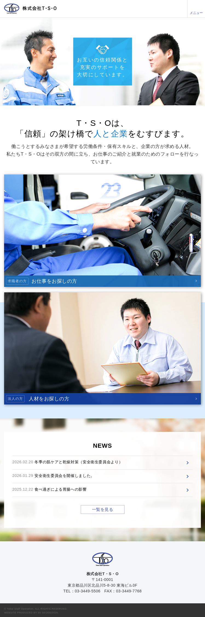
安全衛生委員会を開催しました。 (64, 475)
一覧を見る (102, 509)
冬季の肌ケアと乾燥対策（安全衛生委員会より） (78, 462)
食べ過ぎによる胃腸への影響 (60, 489)
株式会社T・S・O (30, 9)
